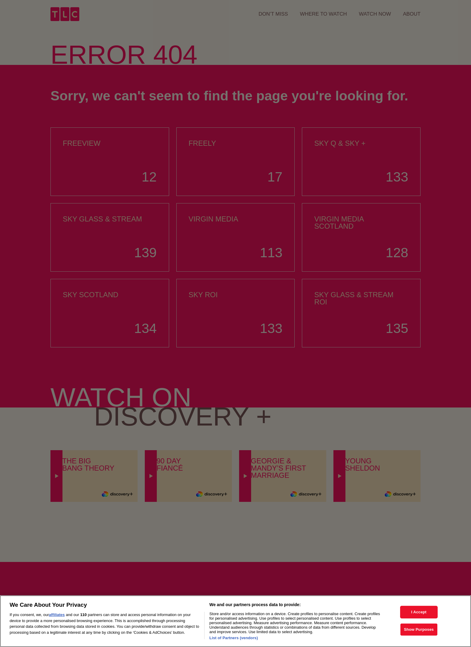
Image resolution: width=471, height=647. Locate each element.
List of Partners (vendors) (233, 644)
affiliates (57, 621)
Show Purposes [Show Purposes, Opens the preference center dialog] (419, 636)
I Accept (419, 619)
